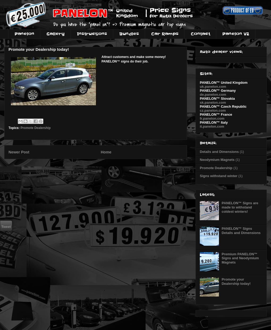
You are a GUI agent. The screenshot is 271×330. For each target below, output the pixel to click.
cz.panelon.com (213, 110)
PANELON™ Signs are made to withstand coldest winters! (240, 207)
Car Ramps (165, 34)
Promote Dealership (35, 128)
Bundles (129, 34)
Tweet (6, 227)
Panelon (24, 34)
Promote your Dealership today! (236, 281)
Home (106, 152)
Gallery (55, 34)
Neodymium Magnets (217, 160)
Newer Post (19, 152)
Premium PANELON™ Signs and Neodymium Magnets (240, 258)
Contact (200, 34)
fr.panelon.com (212, 118)
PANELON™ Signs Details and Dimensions (241, 231)
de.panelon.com (213, 95)
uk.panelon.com (213, 87)
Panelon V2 (235, 34)
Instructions (92, 34)
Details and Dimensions (219, 152)
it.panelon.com (212, 126)
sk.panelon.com (213, 103)
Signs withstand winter (219, 176)
